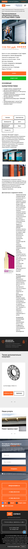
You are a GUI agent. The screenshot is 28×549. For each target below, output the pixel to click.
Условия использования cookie (13, 546)
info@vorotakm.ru (14, 485)
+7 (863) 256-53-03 (18, 5)
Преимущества (7, 121)
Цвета (19, 121)
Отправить (14, 469)
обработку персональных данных (19, 473)
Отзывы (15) (7, 130)
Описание (7, 117)
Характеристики (19, 117)
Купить (14, 73)
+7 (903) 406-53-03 (19, 6)
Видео (19, 126)
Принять (23, 546)
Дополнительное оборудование (6, 126)
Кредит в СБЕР (14, 78)
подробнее (19, 393)
